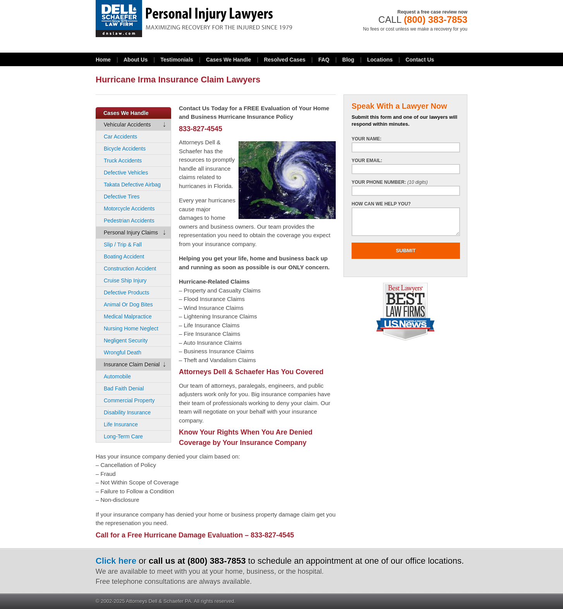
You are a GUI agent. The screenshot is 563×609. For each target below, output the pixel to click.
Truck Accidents (123, 160)
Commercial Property (129, 400)
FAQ (324, 59)
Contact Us (419, 59)
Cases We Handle (228, 59)
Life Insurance (121, 424)
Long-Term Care (123, 436)
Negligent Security (126, 340)
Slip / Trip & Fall (123, 244)
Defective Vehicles (126, 172)
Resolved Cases (284, 59)
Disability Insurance (127, 412)
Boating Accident (124, 256)
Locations (380, 59)
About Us (136, 59)
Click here (116, 561)
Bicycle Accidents (125, 148)
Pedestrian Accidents (129, 220)
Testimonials (176, 59)
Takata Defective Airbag (132, 184)
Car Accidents (120, 136)
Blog (348, 59)
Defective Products (126, 292)
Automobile (117, 376)
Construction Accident (130, 268)
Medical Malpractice (128, 316)
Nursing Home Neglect (131, 328)
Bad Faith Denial (124, 388)
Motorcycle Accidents (129, 208)
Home (103, 59)
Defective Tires (122, 196)
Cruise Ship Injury (125, 280)
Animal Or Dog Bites (128, 304)
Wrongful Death (122, 352)
